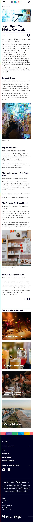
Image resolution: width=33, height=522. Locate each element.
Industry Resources (8, 460)
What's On (5, 453)
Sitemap (4, 502)
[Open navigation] (4, 2)
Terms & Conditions (7, 505)
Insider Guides (7, 6)
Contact (4, 498)
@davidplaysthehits (20, 154)
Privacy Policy (5, 507)
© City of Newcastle (7, 509)
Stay (3, 450)
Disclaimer (4, 500)
